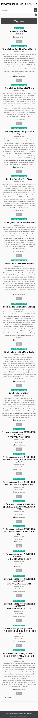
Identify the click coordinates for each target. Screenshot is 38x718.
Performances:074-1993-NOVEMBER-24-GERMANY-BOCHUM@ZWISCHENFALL (19, 581)
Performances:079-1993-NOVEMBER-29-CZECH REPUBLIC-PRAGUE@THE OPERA (19, 459)
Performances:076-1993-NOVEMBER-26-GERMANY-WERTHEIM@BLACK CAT (19, 531)
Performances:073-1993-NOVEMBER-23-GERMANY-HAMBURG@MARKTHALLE (19, 606)
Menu (6, 15)
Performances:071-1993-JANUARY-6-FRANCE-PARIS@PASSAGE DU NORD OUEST (19, 656)
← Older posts (7, 697)
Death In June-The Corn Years (19, 179)
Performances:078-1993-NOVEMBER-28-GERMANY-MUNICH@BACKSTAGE (19, 483)
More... (19, 41)
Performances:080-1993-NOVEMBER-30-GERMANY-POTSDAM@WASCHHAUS (19, 434)
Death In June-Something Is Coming (19, 306)
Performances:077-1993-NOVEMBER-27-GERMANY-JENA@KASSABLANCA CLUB (19, 506)
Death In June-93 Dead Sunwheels (19, 352)
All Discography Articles (19, 46)
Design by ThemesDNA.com (19, 716)
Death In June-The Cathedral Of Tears (19, 222)
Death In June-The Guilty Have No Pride (19, 132)
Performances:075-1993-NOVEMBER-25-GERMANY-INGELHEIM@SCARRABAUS (19, 556)
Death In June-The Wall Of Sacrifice (19, 263)
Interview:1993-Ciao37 (19, 31)
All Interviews (19, 28)
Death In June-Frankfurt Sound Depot (19, 49)
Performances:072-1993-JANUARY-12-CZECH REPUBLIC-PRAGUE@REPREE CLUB (19, 631)
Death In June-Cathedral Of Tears (19, 88)
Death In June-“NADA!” (19, 393)
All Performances (19, 429)
